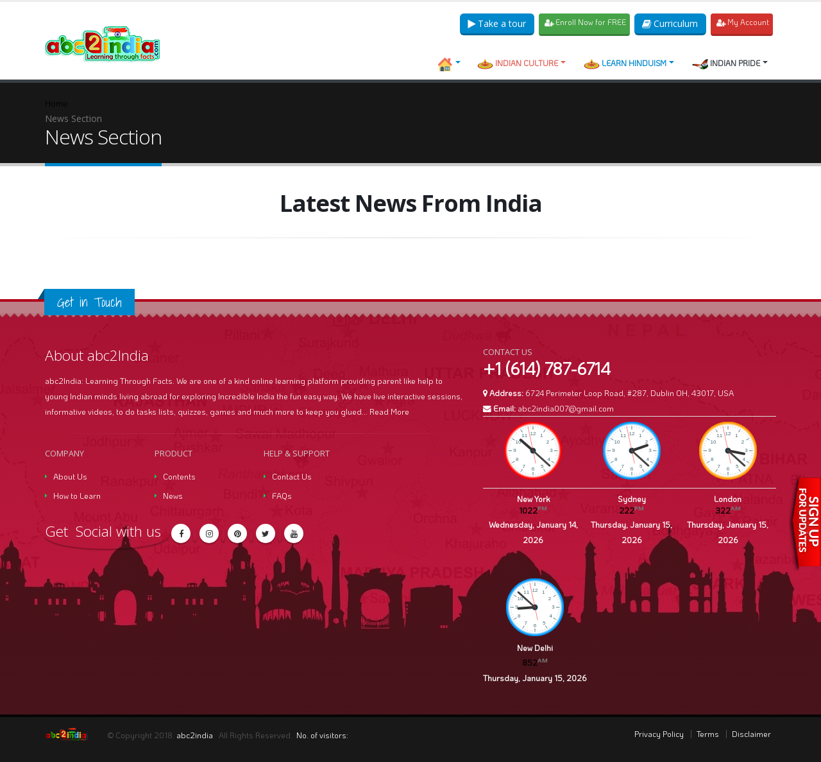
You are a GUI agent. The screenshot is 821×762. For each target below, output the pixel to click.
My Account (742, 22)
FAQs (282, 495)
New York (533, 499)
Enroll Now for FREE (583, 22)
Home (56, 103)
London (727, 499)
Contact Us (292, 476)
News (173, 495)
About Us (70, 476)
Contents (179, 476)
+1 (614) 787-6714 (547, 368)
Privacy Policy (659, 734)
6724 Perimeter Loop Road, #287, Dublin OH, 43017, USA (629, 393)
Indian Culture (517, 63)
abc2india (195, 735)
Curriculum (669, 23)
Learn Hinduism (625, 63)
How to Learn (77, 495)
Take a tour (493, 23)
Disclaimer (751, 734)
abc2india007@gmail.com (566, 408)
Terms (708, 734)
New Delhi (535, 648)
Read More (389, 411)
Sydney (632, 499)
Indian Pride (726, 63)
